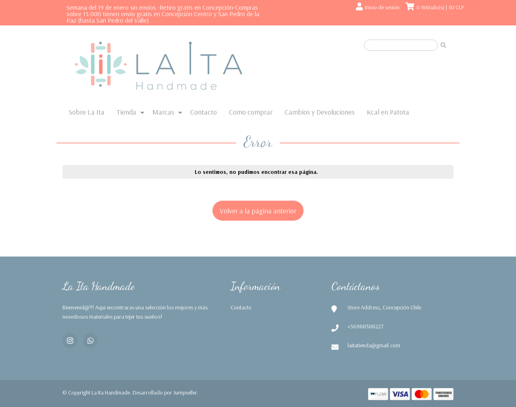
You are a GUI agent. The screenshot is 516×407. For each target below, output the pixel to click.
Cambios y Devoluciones (320, 112)
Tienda (126, 112)
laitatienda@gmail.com (373, 345)
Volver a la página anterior (258, 210)
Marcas (163, 112)
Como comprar (251, 112)
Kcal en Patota (388, 112)
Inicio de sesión (382, 7)
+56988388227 (365, 326)
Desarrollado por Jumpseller (165, 392)
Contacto (203, 112)
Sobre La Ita (86, 112)
